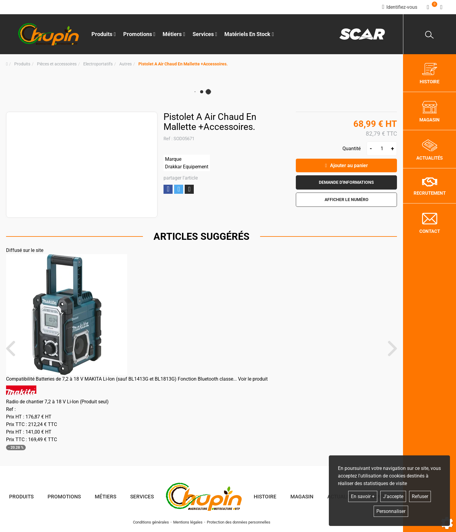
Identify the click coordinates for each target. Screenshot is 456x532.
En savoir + (363, 496)
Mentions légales (188, 522)
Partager (168, 189)
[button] (183, 64)
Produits (103, 34)
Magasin (301, 497)
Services (142, 497)
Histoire (265, 497)
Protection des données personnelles (238, 522)
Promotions (139, 34)
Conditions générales (151, 522)
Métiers (105, 497)
